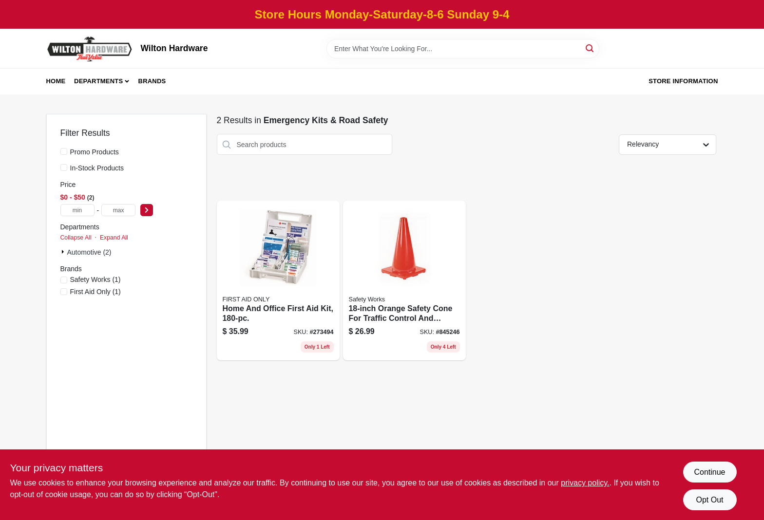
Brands (152, 81)
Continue (709, 472)
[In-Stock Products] (63, 167)
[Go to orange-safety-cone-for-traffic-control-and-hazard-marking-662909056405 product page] (404, 280)
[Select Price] (146, 210)
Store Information (683, 81)
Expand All (114, 237)
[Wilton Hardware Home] (90, 48)
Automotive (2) (89, 252)
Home (56, 81)
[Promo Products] (63, 151)
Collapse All (76, 237)
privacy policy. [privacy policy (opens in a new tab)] (585, 483)
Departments (98, 81)
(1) (95, 279)
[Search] (590, 48)
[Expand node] (64, 252)
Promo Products (94, 151)
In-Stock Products (97, 168)
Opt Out (709, 500)
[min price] (77, 210)
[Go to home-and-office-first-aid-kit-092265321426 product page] (278, 280)
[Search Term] (462, 48)
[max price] (118, 210)
